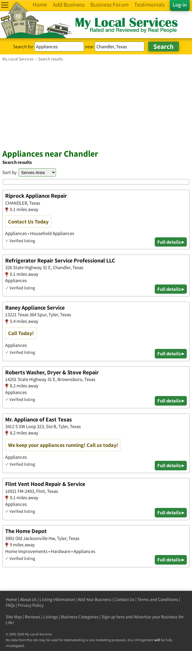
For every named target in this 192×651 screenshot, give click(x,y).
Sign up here (113, 616)
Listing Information (57, 599)
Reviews (32, 616)
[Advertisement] (96, 104)
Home (11, 599)
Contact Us (124, 599)
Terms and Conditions (157, 599)
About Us (28, 599)
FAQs (10, 605)
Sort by (9, 172)
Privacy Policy (31, 605)
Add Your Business (94, 599)
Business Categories (80, 616)
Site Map (14, 616)
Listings (50, 616)
